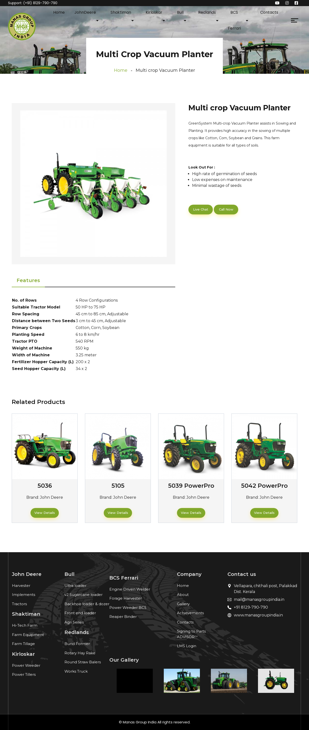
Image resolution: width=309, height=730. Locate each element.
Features (28, 280)
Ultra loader (75, 585)
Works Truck (76, 671)
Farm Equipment (28, 634)
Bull (180, 12)
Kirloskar (154, 12)
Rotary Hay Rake (79, 653)
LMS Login (186, 646)
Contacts (269, 12)
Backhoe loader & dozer (86, 604)
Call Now (226, 209)
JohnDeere (85, 12)
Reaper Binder (123, 616)
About (183, 594)
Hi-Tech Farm (24, 625)
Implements (23, 594)
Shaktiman (121, 12)
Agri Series (74, 622)
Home (59, 12)
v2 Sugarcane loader (83, 594)
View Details (44, 513)
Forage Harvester (125, 598)
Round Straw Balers (82, 662)
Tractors (19, 604)
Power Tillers (24, 674)
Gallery (183, 604)
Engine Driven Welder (129, 589)
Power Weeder (26, 665)
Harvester (21, 585)
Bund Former (77, 643)
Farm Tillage (23, 643)
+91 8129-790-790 (251, 607)
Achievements (190, 613)
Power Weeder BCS (127, 607)
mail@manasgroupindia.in (259, 599)
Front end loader (80, 613)
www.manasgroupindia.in (258, 615)
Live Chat (200, 209)
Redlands (207, 12)
